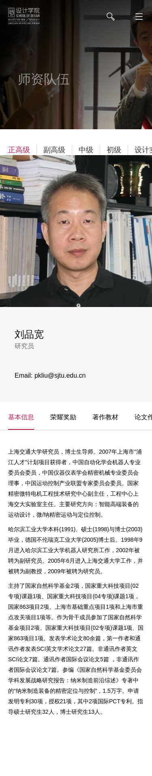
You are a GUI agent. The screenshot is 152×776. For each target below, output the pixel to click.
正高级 (19, 150)
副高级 (54, 150)
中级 (86, 150)
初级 (114, 150)
